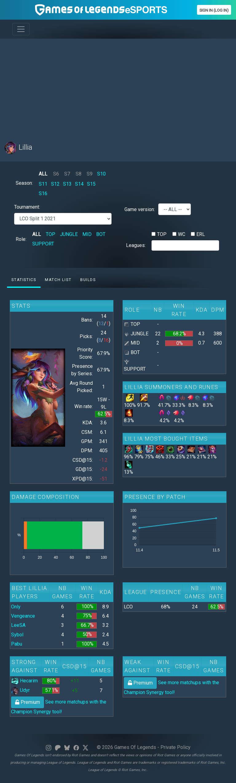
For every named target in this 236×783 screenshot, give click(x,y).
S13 (67, 184)
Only (16, 607)
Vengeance (23, 616)
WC (181, 234)
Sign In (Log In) (214, 10)
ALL (43, 174)
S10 (101, 174)
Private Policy (175, 747)
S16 (43, 193)
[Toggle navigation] (21, 29)
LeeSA (18, 625)
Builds (88, 279)
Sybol (17, 635)
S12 (55, 184)
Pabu (16, 644)
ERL (200, 234)
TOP (50, 234)
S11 (43, 184)
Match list (58, 279)
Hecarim (24, 681)
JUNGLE (69, 234)
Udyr (20, 690)
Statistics (23, 279)
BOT (100, 234)
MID (87, 234)
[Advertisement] (118, 86)
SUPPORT (43, 244)
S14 (79, 184)
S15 (91, 184)
